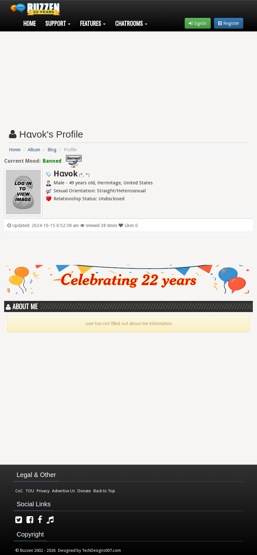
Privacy (43, 490)
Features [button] (93, 23)
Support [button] (57, 23)
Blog (52, 149)
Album (34, 149)
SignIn (198, 23)
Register (228, 23)
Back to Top (104, 490)
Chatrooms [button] (131, 23)
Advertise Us (63, 490)
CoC (19, 490)
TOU (30, 490)
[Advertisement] (128, 77)
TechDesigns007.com (101, 550)
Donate (84, 490)
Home (29, 23)
